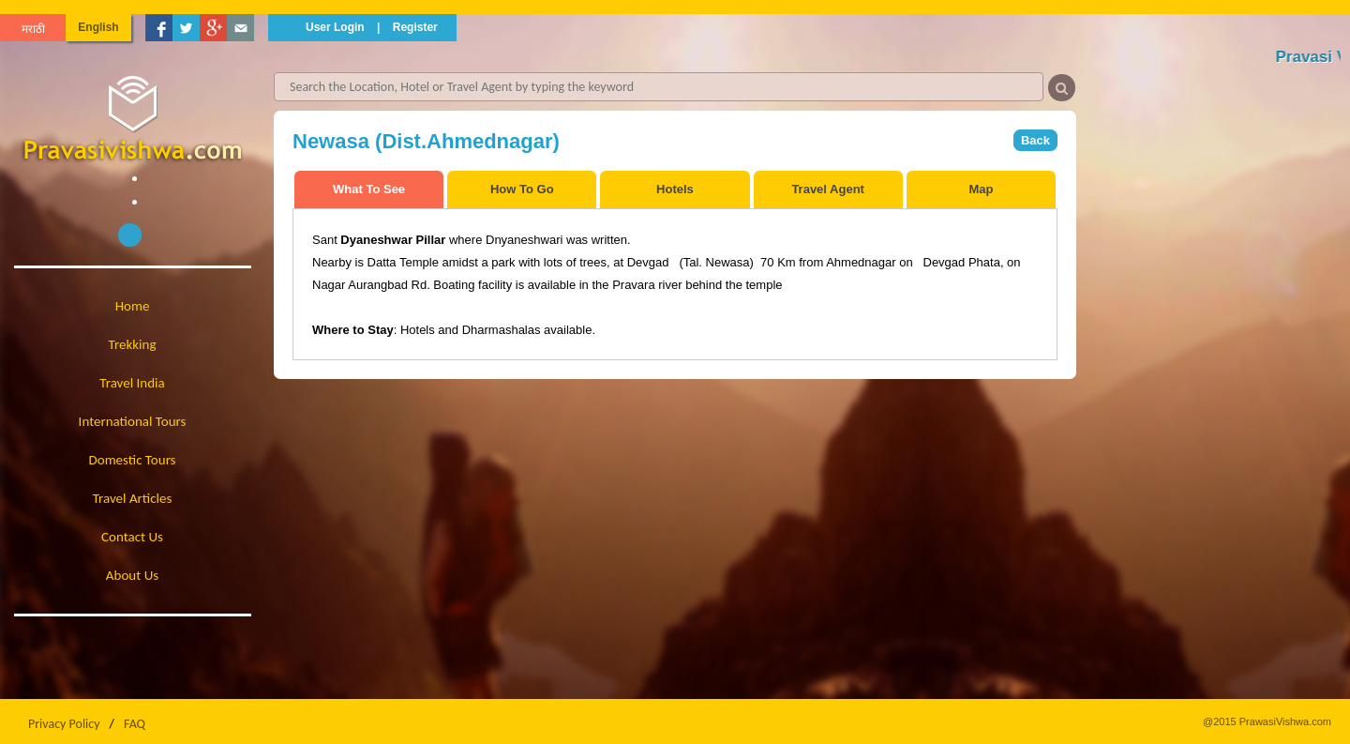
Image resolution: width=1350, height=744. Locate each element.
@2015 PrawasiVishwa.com (1267, 721)
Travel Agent (827, 189)
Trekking (133, 344)
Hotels (675, 189)
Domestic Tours (132, 459)
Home (132, 305)
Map (980, 189)
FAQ (134, 724)
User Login (335, 27)
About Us (132, 575)
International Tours (133, 421)
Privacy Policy (64, 724)
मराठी (33, 29)
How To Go (522, 189)
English (98, 27)
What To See (369, 189)
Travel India (131, 382)
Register (415, 27)
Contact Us (132, 536)
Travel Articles (132, 498)
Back (1035, 140)
